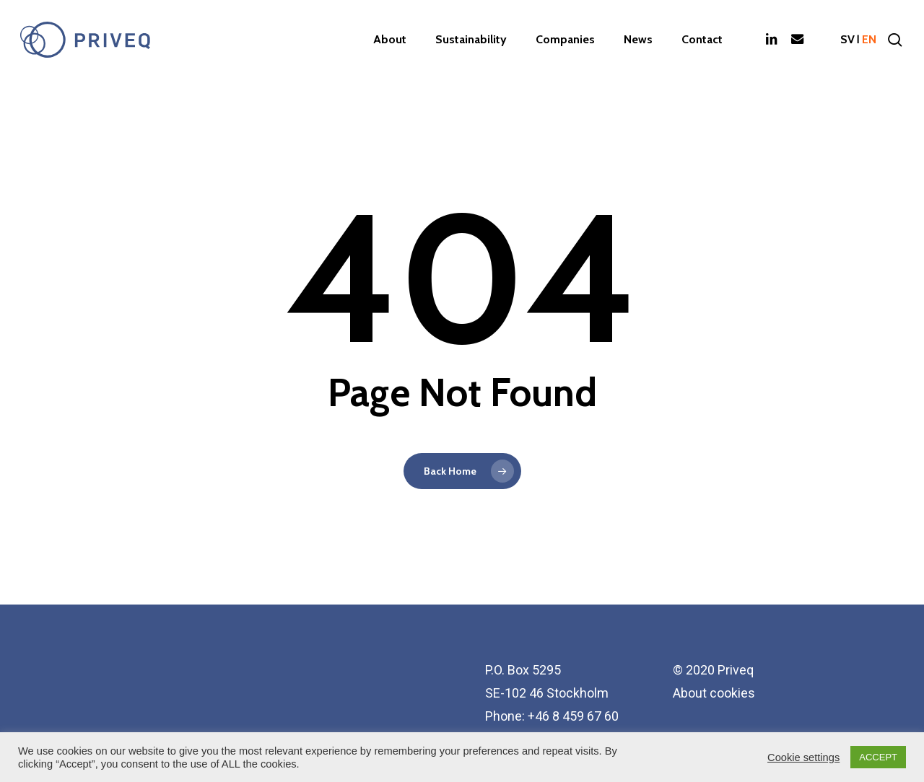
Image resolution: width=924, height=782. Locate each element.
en (869, 39)
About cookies (714, 692)
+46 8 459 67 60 (573, 716)
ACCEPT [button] (878, 757)
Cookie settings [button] (803, 757)
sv (847, 39)
